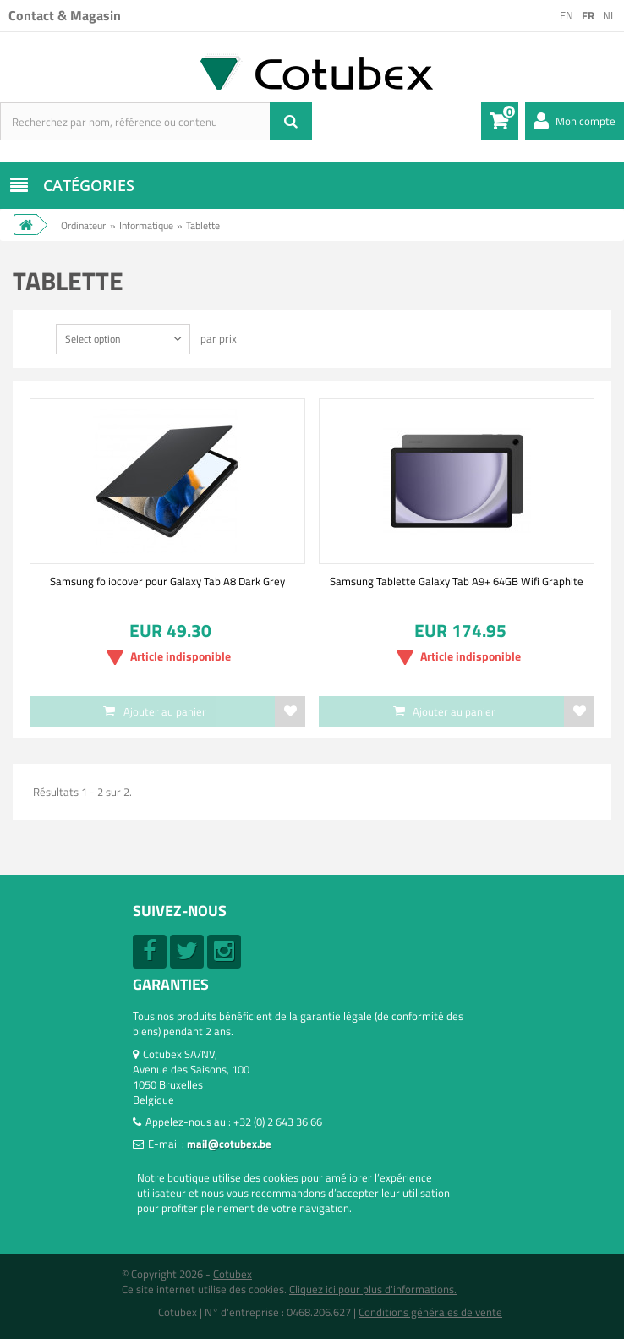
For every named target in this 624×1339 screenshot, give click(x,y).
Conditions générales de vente (430, 1311)
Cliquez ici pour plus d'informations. (373, 1289)
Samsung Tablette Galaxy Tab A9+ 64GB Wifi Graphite (456, 581)
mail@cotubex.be (229, 1143)
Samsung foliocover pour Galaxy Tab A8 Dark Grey (167, 581)
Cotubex (232, 1273)
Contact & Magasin (64, 15)
